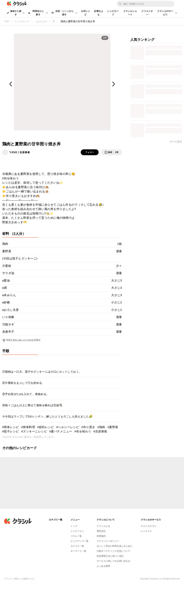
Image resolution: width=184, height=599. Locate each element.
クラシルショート (130, 13)
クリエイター (147, 13)
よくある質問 (103, 566)
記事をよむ (98, 13)
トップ (74, 526)
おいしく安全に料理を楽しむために (115, 546)
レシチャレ (146, 531)
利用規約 (101, 536)
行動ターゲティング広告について (113, 551)
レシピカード (113, 13)
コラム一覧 (76, 536)
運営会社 (101, 531)
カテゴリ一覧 (77, 546)
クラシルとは (103, 526)
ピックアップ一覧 (79, 541)
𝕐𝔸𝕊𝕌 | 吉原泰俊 (19, 152)
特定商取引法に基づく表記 (110, 556)
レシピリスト (77, 531)
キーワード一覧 (78, 551)
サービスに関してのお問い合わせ (113, 561)
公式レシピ (85, 13)
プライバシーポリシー (108, 541)
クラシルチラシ (148, 526)
